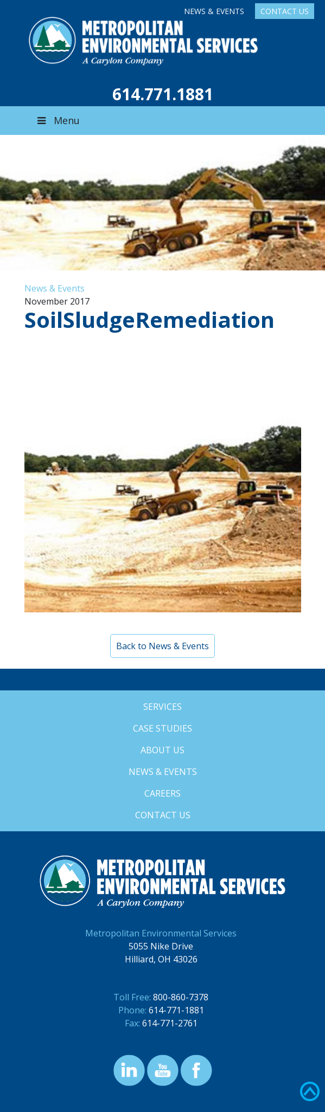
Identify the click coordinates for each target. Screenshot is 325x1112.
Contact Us (284, 11)
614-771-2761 (169, 1023)
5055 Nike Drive (161, 946)
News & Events (214, 11)
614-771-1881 (176, 1010)
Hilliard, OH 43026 (161, 959)
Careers (162, 793)
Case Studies (162, 728)
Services (162, 707)
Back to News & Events (162, 646)
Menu (57, 120)
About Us (162, 750)
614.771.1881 (162, 94)
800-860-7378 (180, 997)
